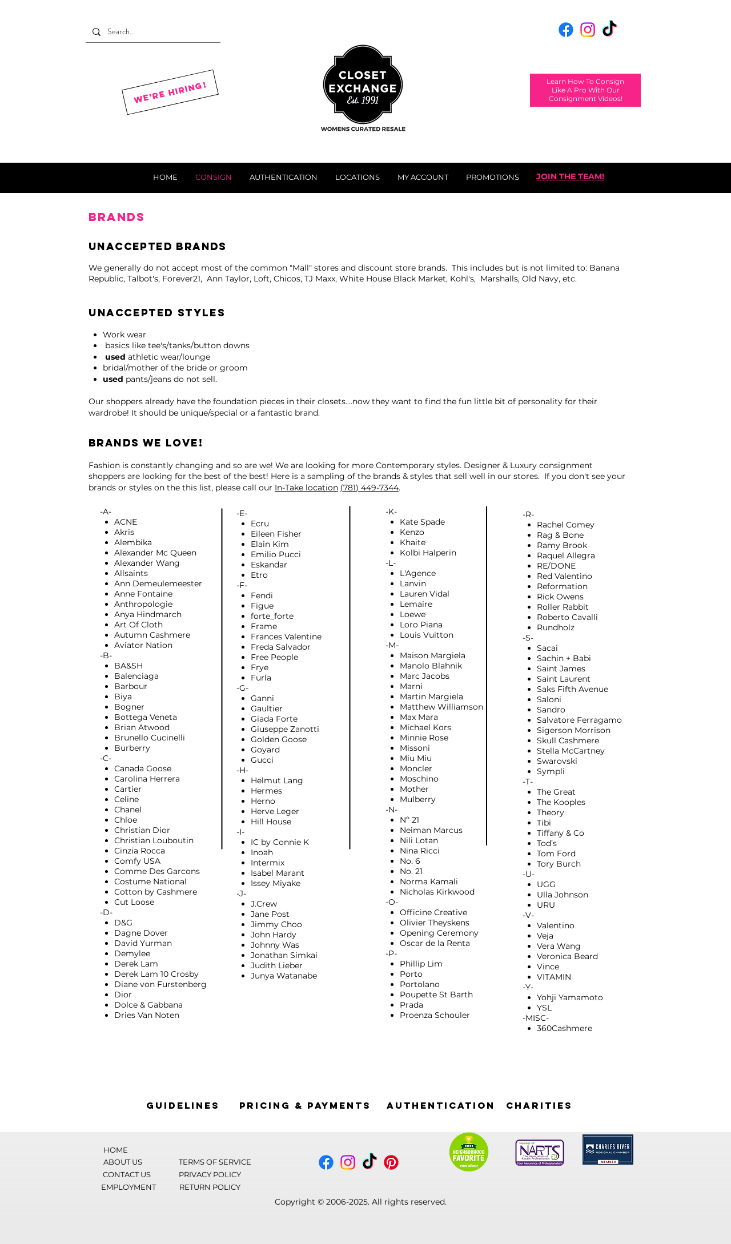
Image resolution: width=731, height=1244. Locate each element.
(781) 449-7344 (369, 487)
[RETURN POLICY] (210, 1187)
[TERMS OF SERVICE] (214, 1161)
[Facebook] (566, 29)
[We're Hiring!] (170, 92)
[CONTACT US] (127, 1174)
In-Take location (306, 487)
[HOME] (115, 1150)
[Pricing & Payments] (305, 1106)
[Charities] (539, 1106)
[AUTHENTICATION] (441, 1106)
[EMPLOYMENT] (128, 1187)
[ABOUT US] (123, 1161)
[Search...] (151, 31)
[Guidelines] (183, 1106)
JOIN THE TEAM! (570, 176)
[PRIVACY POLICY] (210, 1174)
